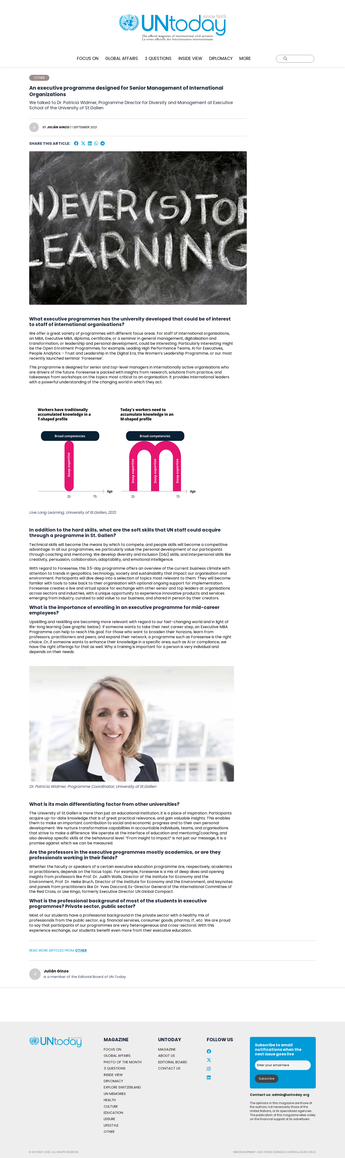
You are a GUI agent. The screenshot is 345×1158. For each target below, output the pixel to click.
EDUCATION (115, 1112)
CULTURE (112, 1106)
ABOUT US (167, 1043)
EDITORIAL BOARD (175, 1049)
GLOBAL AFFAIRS (121, 58)
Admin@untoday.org (291, 1082)
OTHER (81, 950)
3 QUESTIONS (158, 58)
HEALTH (111, 1100)
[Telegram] (103, 143)
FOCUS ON (87, 58)
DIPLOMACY (221, 58)
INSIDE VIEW (190, 58)
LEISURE (111, 1119)
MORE (245, 58)
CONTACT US (170, 1056)
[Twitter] (83, 143)
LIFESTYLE (112, 1125)
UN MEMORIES (117, 1093)
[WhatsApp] (96, 143)
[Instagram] (209, 1056)
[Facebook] (76, 143)
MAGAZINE (168, 1037)
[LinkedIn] (90, 143)
